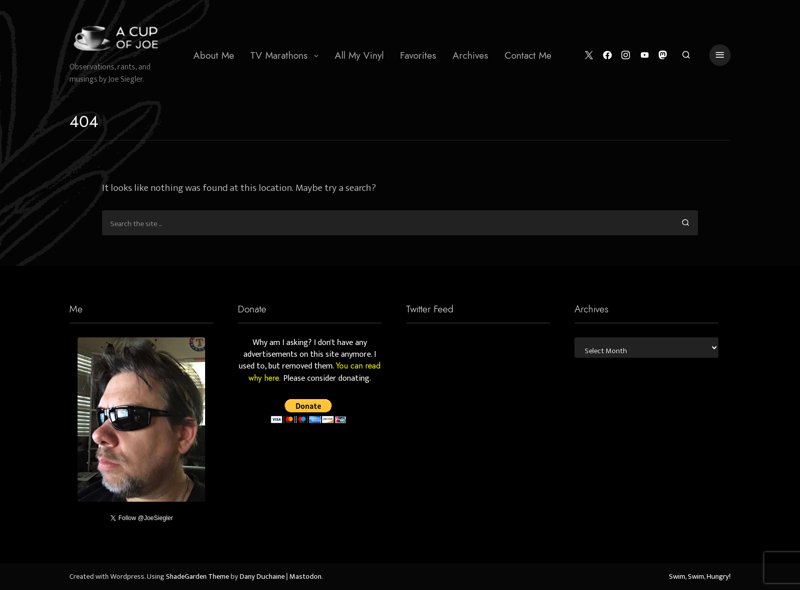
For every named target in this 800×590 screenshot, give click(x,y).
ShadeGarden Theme (197, 577)
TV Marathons (279, 55)
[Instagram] (625, 55)
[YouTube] (644, 55)
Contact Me (528, 55)
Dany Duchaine (262, 577)
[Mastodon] (663, 55)
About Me (213, 55)
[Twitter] (589, 55)
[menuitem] (213, 55)
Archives (470, 55)
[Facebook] (607, 55)
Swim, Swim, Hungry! (700, 577)
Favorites (418, 55)
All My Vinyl (359, 55)
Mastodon (305, 577)
